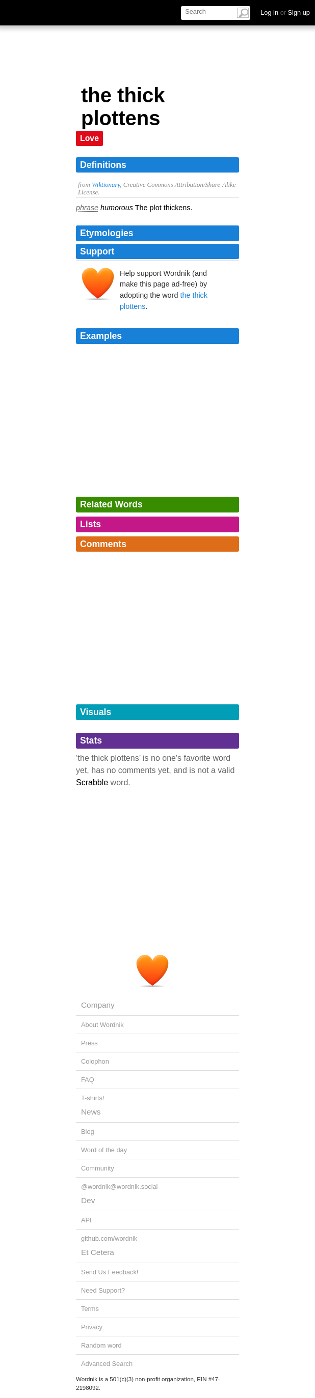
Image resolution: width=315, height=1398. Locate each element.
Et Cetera (97, 1252)
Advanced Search (107, 1363)
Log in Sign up (285, 12)
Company (98, 1005)
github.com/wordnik (109, 1238)
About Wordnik (102, 1025)
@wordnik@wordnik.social (119, 1186)
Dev (88, 1200)
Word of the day (104, 1150)
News (90, 1111)
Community (97, 1168)
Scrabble (92, 782)
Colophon (95, 1061)
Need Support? (103, 1290)
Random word (101, 1345)
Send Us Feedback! (109, 1272)
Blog (87, 1131)
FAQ (87, 1079)
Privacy (91, 1327)
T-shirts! (92, 1098)
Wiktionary (106, 184)
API (86, 1220)
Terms (90, 1309)
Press (89, 1043)
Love (89, 138)
